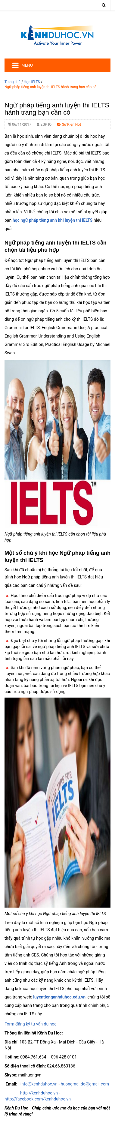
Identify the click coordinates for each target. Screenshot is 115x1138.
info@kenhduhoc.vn (39, 1084)
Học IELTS (32, 82)
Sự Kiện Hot (69, 124)
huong (67, 1084)
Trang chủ (12, 82)
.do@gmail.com (94, 1084)
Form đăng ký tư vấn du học (31, 1024)
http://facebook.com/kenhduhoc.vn (38, 1099)
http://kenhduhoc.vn (39, 1093)
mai (76, 1084)
